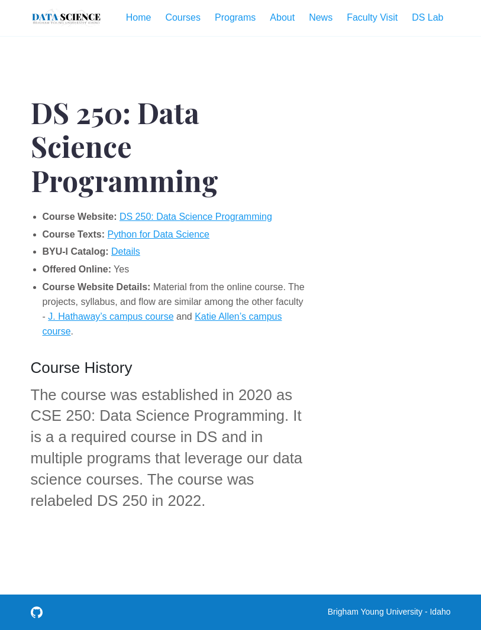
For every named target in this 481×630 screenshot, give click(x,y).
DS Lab (427, 17)
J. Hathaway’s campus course (110, 316)
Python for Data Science (158, 234)
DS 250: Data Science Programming (196, 217)
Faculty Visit (372, 17)
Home (138, 17)
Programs (235, 17)
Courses (183, 17)
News (320, 17)
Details (125, 251)
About (282, 17)
